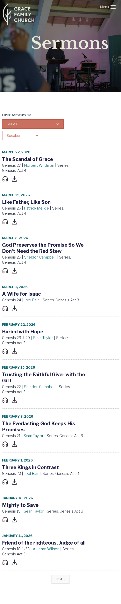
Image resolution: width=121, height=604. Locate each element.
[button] (108, 7)
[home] (20, 14)
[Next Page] (60, 579)
